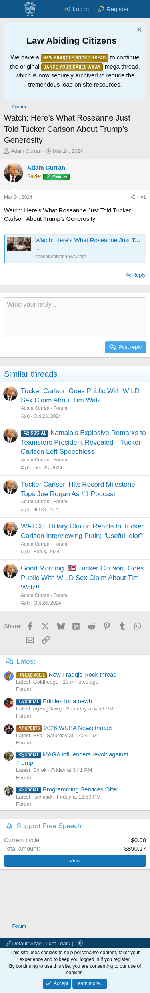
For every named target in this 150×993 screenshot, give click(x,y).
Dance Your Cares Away (72, 67)
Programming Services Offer (67, 789)
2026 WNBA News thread (64, 727)
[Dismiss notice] (138, 30)
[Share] (133, 197)
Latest (26, 661)
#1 (143, 197)
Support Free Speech (49, 826)
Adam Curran (26, 151)
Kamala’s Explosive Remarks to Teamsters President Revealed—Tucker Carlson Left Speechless (83, 442)
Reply (139, 275)
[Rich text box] (75, 317)
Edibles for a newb (54, 701)
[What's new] (140, 9)
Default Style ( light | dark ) (40, 943)
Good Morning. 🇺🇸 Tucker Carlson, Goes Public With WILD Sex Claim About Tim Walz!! (82, 577)
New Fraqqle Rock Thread (74, 58)
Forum (60, 408)
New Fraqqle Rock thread (66, 674)
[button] (80, 943)
